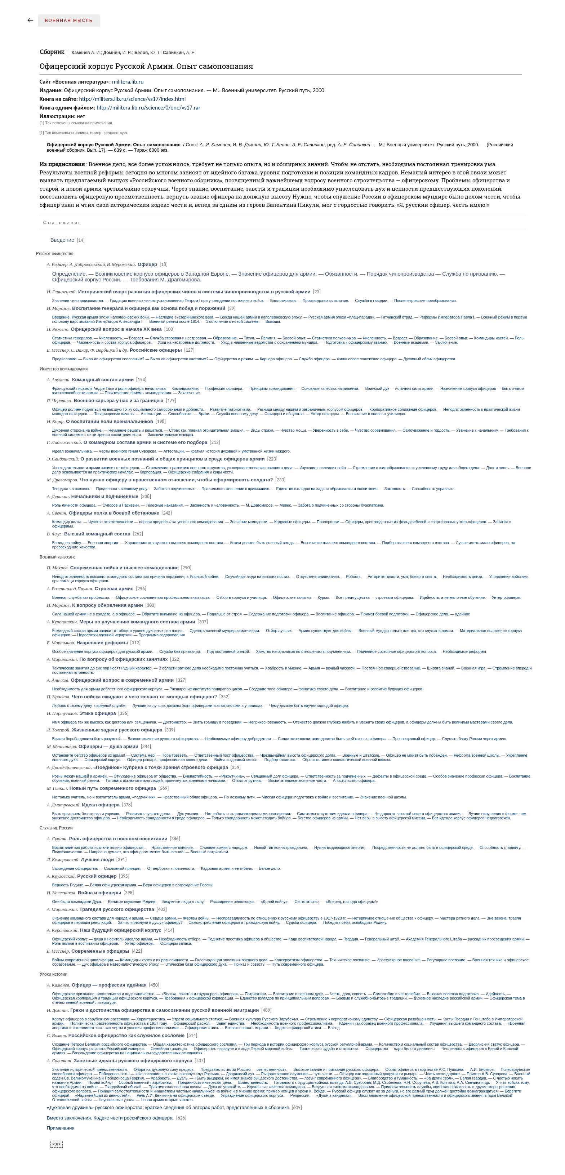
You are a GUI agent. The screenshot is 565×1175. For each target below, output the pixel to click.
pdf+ (57, 1144)
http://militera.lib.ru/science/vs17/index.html (132, 98)
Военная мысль (69, 20)
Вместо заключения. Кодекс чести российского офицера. (117, 1118)
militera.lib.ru (128, 81)
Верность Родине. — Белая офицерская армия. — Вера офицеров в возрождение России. (133, 885)
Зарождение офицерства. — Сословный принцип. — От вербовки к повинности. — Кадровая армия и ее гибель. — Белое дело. (166, 868)
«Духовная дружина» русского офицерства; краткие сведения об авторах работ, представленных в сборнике (175, 1107)
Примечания (61, 1128)
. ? (167, 479)
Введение (68, 240)
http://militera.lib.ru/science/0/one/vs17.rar (148, 107)
